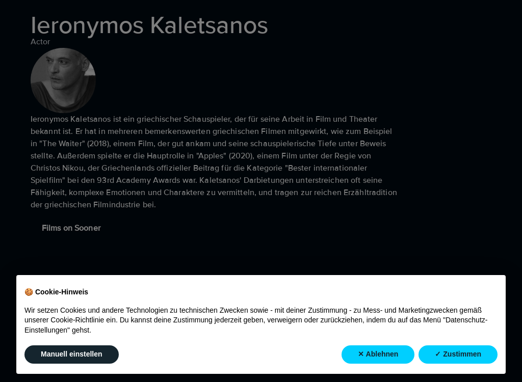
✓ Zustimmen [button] (458, 354)
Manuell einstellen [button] (71, 354)
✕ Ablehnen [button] (378, 354)
